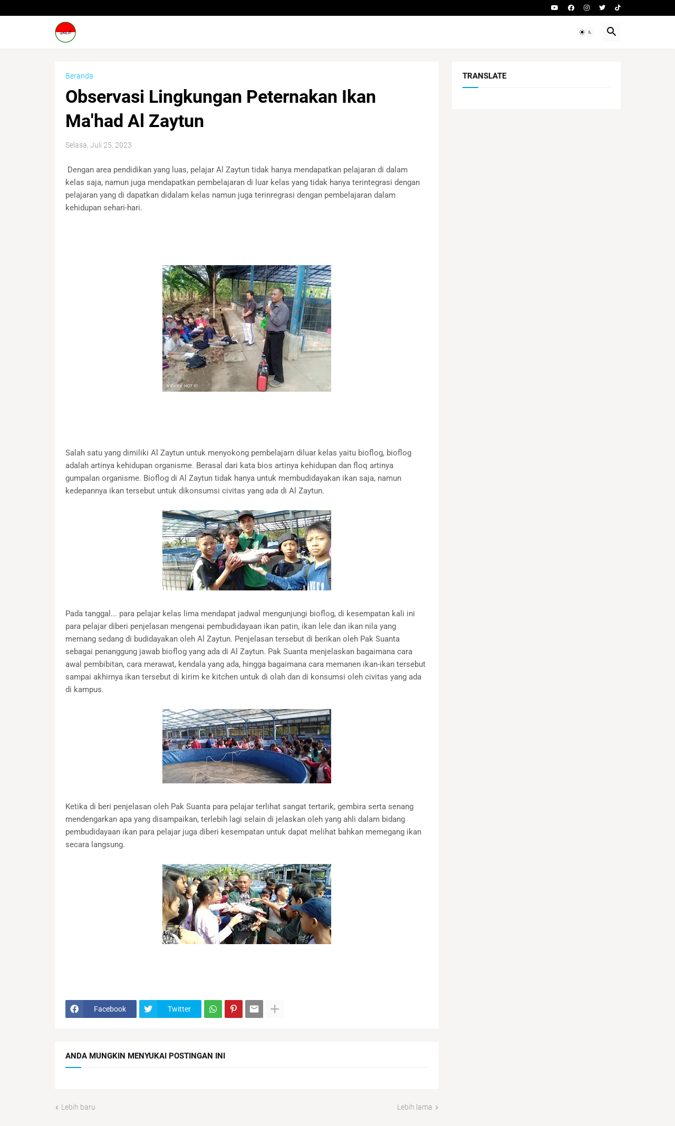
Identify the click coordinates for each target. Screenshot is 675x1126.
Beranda (79, 76)
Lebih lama (414, 1107)
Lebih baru (78, 1107)
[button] (586, 32)
